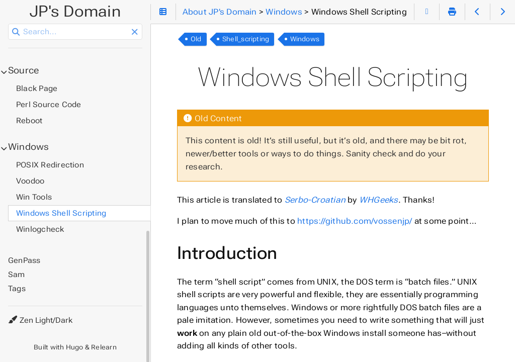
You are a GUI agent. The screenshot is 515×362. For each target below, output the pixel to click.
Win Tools (34, 197)
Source (23, 70)
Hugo (74, 347)
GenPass (24, 260)
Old (196, 39)
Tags (17, 288)
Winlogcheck (40, 229)
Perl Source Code (48, 104)
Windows (305, 39)
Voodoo (30, 181)
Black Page (36, 88)
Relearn (104, 347)
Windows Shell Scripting (61, 213)
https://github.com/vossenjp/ (354, 221)
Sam (16, 274)
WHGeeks (378, 200)
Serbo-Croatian (315, 200)
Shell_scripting (245, 39)
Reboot (29, 120)
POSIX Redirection (50, 164)
